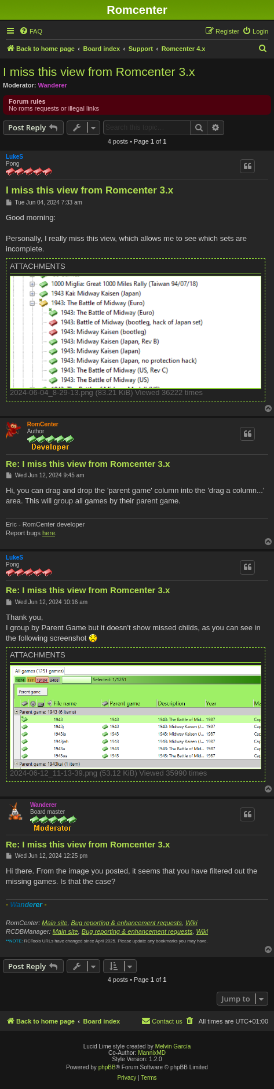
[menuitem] (30, 31)
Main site (54, 922)
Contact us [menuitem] (161, 1021)
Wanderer (52, 85)
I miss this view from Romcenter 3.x (99, 71)
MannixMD (152, 1053)
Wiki (191, 922)
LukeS (14, 157)
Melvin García (173, 1046)
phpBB (107, 1067)
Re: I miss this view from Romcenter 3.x (88, 464)
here (48, 532)
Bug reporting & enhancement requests (126, 922)
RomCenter (43, 424)
